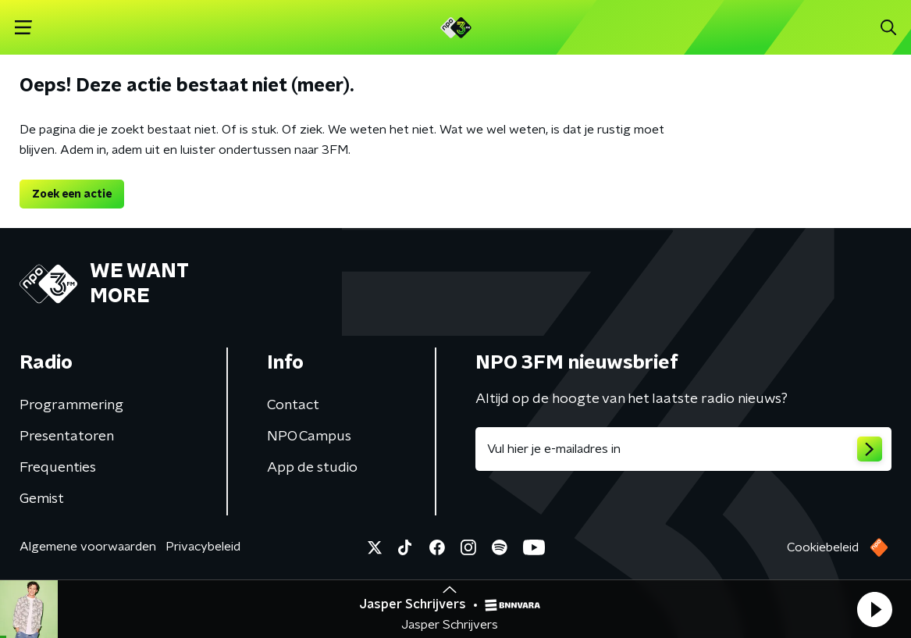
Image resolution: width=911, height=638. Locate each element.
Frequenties (58, 468)
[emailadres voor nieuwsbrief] (683, 449)
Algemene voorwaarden (88, 546)
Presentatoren (67, 436)
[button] (874, 609)
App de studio (312, 468)
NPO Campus (309, 436)
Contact (293, 405)
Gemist (42, 499)
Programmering (71, 405)
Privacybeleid (202, 546)
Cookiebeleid (823, 547)
